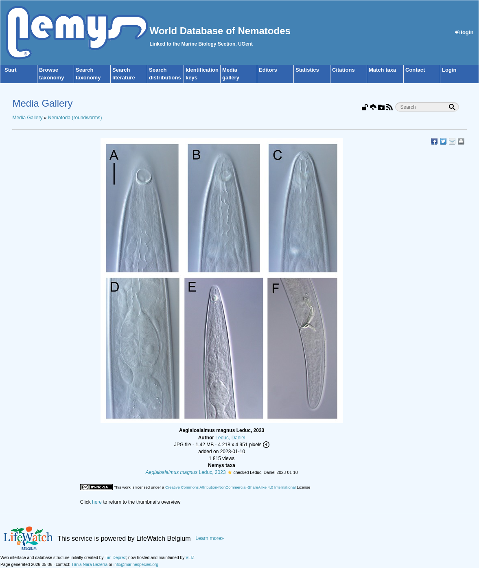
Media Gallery (27, 118)
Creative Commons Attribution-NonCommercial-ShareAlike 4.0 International (230, 487)
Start (10, 70)
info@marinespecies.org (136, 564)
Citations (343, 70)
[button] (230, 472)
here (97, 502)
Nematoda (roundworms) (75, 118)
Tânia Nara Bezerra (89, 564)
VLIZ (190, 557)
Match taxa (382, 70)
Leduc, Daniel (230, 438)
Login (449, 70)
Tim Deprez (115, 557)
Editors (268, 70)
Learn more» (209, 538)
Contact (415, 70)
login (464, 32)
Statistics (307, 70)
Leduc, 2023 (186, 472)
